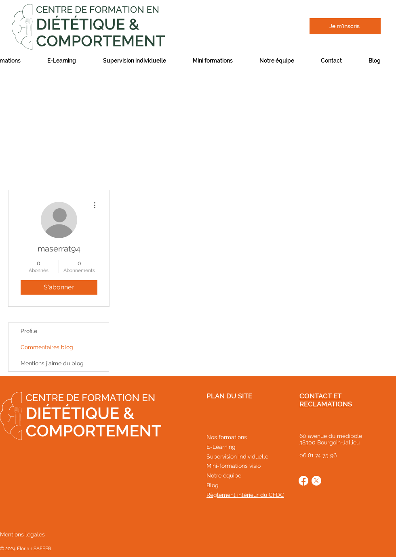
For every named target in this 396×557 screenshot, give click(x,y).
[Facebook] (303, 481)
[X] (316, 481)
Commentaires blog (47, 347)
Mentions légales (22, 534)
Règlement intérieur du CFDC (245, 495)
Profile (29, 331)
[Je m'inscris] (345, 26)
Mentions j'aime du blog (52, 363)
